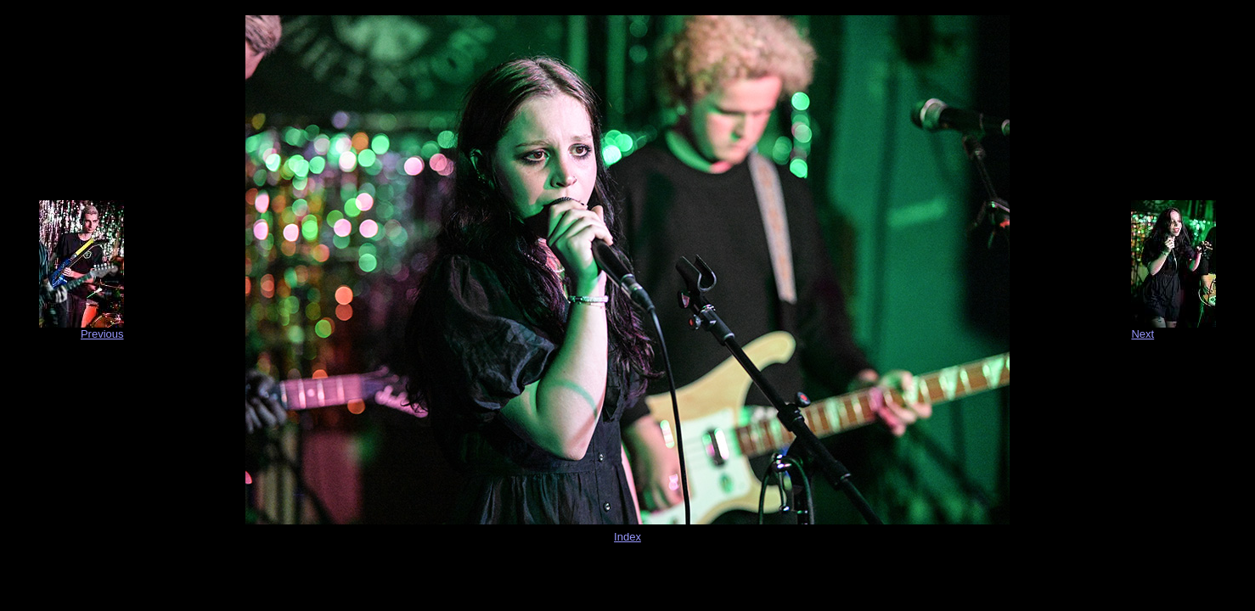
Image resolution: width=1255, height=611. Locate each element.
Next (1142, 334)
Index (627, 536)
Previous (102, 334)
